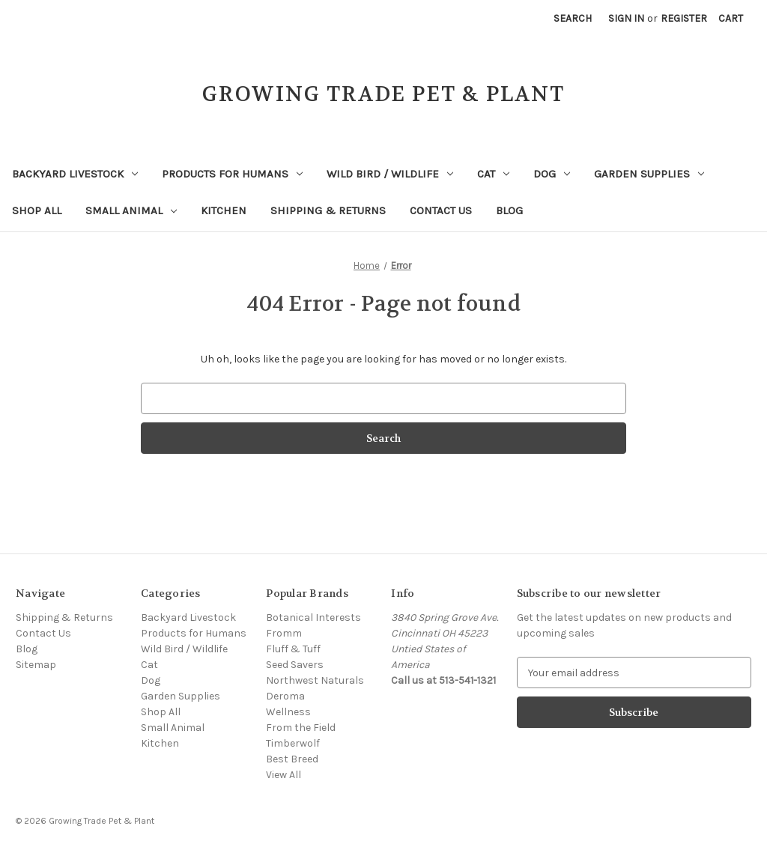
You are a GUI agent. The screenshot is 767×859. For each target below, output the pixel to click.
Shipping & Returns (328, 210)
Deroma (285, 696)
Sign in (626, 18)
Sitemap (36, 664)
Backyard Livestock (75, 173)
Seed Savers (295, 664)
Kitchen (223, 210)
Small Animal (131, 210)
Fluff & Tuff (293, 649)
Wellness (288, 711)
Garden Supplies (649, 173)
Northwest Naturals (315, 680)
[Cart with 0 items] (730, 18)
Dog (551, 173)
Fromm (284, 633)
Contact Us (441, 210)
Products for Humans (232, 173)
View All (283, 774)
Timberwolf (293, 743)
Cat (493, 173)
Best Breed (292, 759)
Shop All (36, 210)
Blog (509, 210)
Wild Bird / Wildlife (390, 173)
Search (573, 18)
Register (684, 18)
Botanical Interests (313, 617)
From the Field (301, 727)
